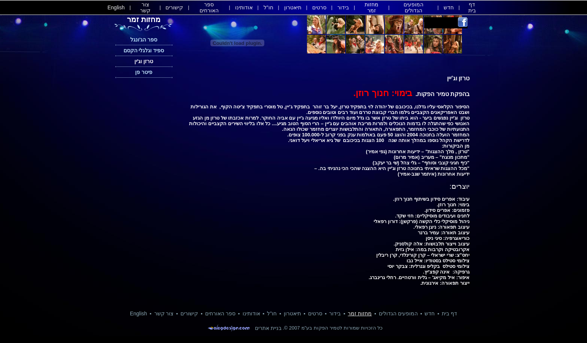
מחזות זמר (371, 7)
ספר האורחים (209, 7)
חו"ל (268, 7)
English (116, 7)
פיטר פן (143, 72)
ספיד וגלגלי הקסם (144, 50)
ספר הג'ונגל (143, 40)
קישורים (174, 7)
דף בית (472, 7)
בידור (343, 7)
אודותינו (244, 7)
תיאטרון (292, 7)
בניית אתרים (268, 328)
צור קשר (145, 7)
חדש (449, 7)
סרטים (319, 7)
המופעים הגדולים (413, 7)
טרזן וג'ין (143, 61)
